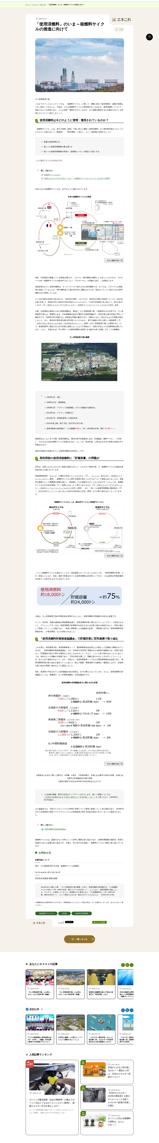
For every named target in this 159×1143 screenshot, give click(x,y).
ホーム (28, 5)
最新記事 (34, 1009)
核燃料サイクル (47, 913)
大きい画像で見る (113, 260)
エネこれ (35, 5)
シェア (61, 922)
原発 (65, 913)
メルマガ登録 (100, 922)
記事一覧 (43, 5)
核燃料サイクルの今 (52, 175)
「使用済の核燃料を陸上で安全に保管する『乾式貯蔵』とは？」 (70, 797)
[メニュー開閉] (149, 37)
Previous (123, 965)
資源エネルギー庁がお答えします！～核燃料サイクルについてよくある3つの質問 (77, 178)
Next (131, 965)
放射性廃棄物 (82, 913)
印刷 (121, 29)
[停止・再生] (127, 965)
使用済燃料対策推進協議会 (53, 829)
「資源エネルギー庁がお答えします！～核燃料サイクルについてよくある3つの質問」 (80, 305)
